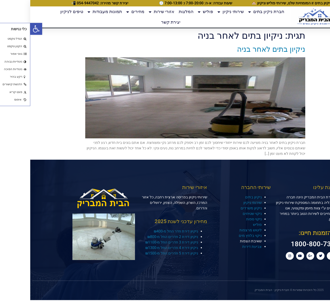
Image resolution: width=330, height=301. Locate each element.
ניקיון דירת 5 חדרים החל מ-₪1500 (141, 253)
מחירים (105, 11)
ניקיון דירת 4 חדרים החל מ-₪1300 (141, 248)
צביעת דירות (221, 246)
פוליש (175, 11)
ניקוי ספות (223, 219)
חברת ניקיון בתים (236, 11)
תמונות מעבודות (74, 11)
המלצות (155, 11)
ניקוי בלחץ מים (220, 235)
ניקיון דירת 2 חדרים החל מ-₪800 (142, 237)
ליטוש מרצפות (220, 230)
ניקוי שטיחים (221, 213)
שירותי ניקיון (200, 11)
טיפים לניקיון (41, 11)
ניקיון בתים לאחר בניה (241, 49)
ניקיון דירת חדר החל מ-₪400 (146, 231)
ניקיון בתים (223, 197)
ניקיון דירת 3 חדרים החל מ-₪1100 (141, 242)
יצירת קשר (140, 22)
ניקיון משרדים (220, 208)
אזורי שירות (131, 11)
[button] (6, 29)
